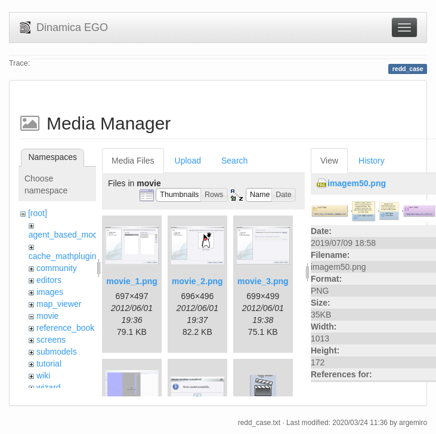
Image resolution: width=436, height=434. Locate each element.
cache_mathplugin (63, 256)
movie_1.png (131, 281)
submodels (56, 351)
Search (234, 160)
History (371, 160)
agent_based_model (66, 234)
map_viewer (58, 304)
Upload (188, 160)
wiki (43, 375)
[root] (37, 213)
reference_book (65, 328)
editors (48, 280)
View (329, 160)
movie (47, 316)
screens (51, 339)
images (49, 292)
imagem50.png (356, 183)
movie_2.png (197, 281)
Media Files (133, 160)
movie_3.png (263, 281)
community (56, 268)
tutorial (48, 363)
